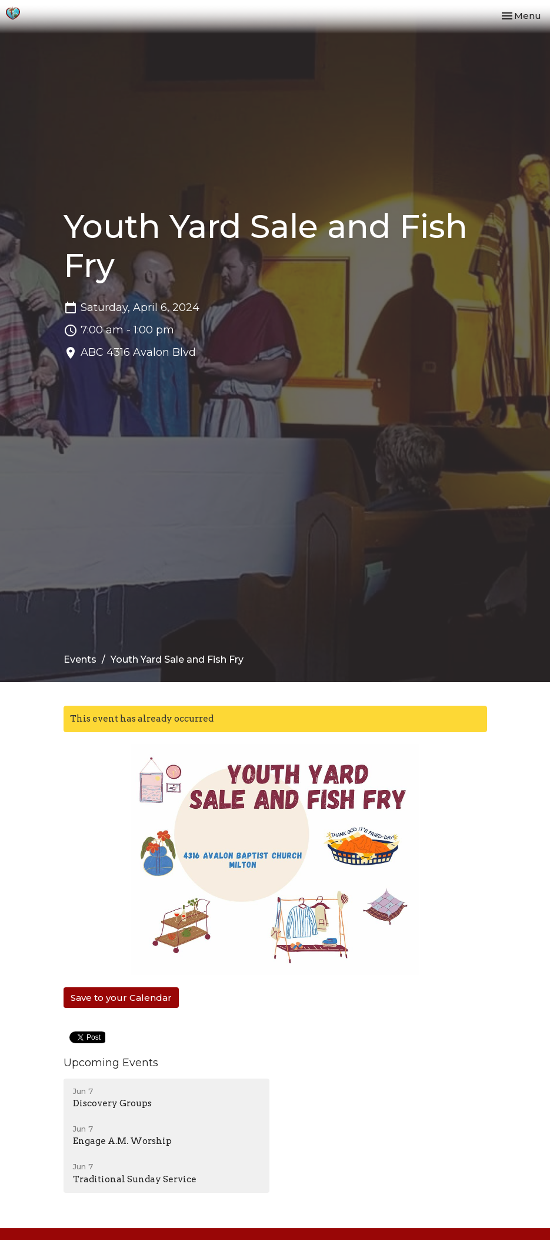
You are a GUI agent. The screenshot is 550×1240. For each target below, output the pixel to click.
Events (80, 659)
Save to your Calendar (121, 997)
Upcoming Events (111, 1062)
